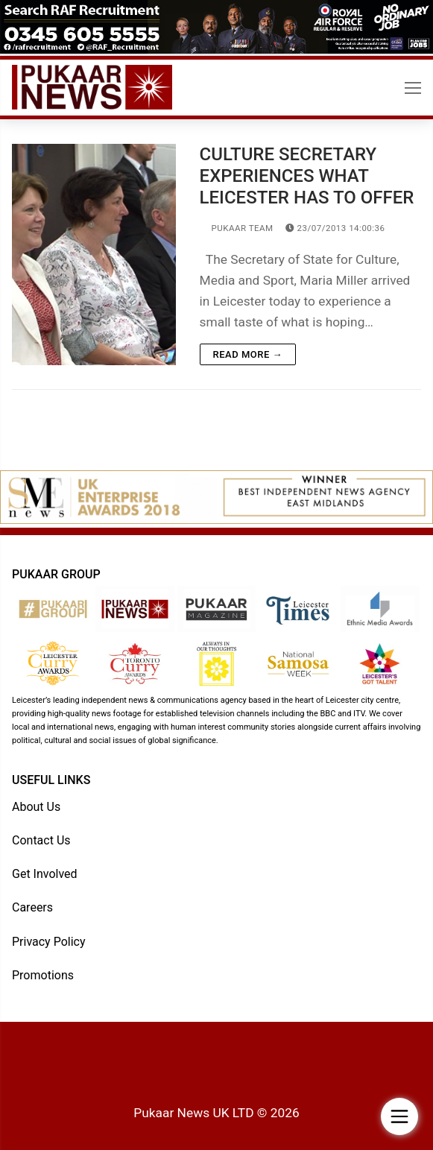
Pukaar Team (237, 228)
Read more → (247, 354)
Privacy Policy (49, 942)
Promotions (43, 975)
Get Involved (45, 874)
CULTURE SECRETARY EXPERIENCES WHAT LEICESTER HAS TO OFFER (307, 176)
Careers (32, 907)
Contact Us (41, 840)
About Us (36, 807)
